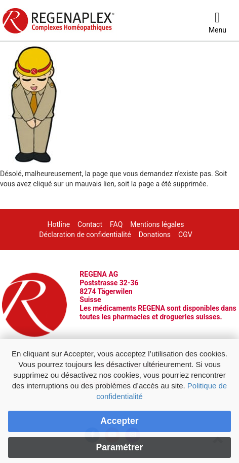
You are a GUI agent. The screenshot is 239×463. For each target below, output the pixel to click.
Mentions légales (157, 224)
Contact (89, 224)
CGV (185, 234)
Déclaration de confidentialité (85, 234)
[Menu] (217, 23)
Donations (155, 234)
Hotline (59, 224)
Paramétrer (119, 447)
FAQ (116, 224)
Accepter (119, 421)
